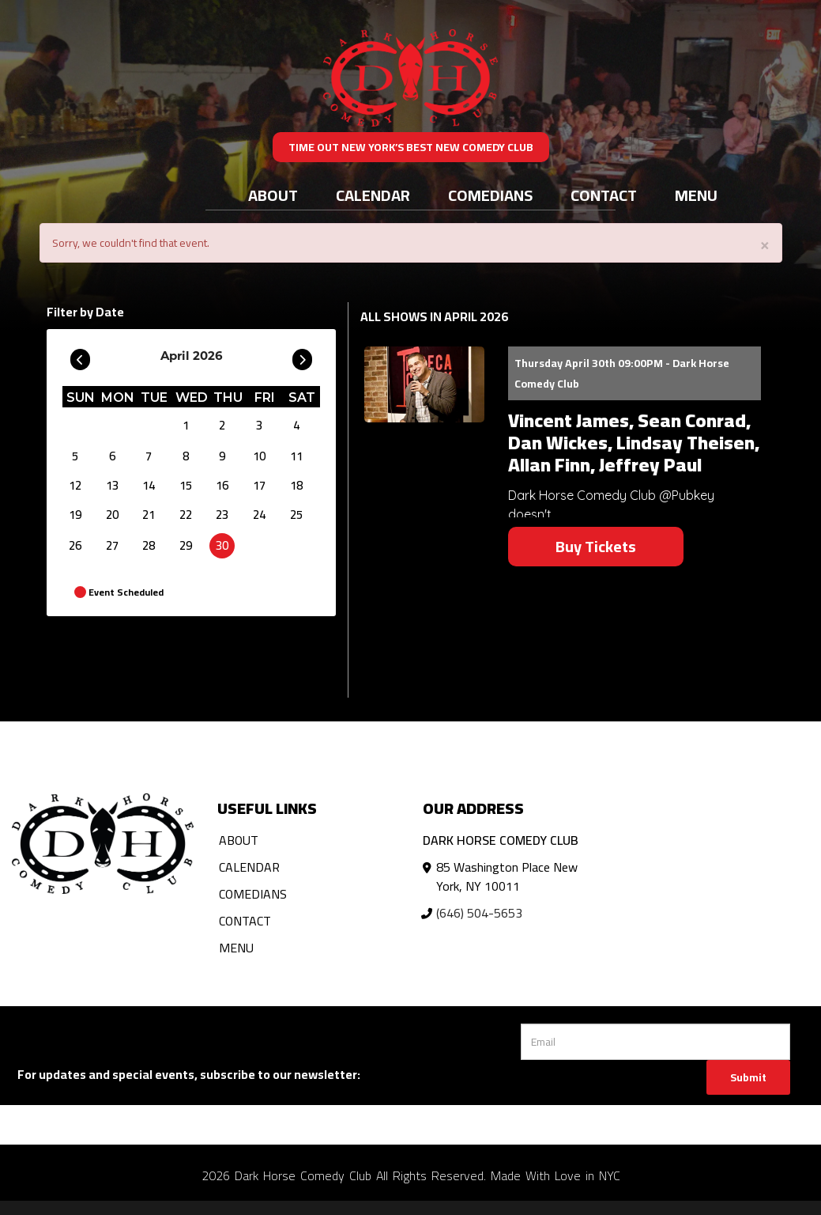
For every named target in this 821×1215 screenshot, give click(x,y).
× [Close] (765, 244)
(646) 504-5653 (479, 913)
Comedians (490, 195)
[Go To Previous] (80, 356)
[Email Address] (655, 1042)
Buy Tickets (595, 546)
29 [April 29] (185, 545)
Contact (604, 195)
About (273, 195)
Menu (696, 195)
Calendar (373, 195)
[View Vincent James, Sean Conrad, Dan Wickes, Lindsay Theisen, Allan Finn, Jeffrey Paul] (424, 384)
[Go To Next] (302, 356)
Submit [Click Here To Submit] (748, 1077)
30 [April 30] (222, 545)
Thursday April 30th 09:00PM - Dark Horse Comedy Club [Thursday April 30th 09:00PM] (621, 373)
